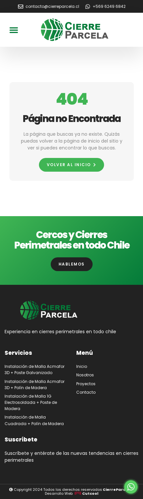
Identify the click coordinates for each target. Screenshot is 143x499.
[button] (14, 30)
